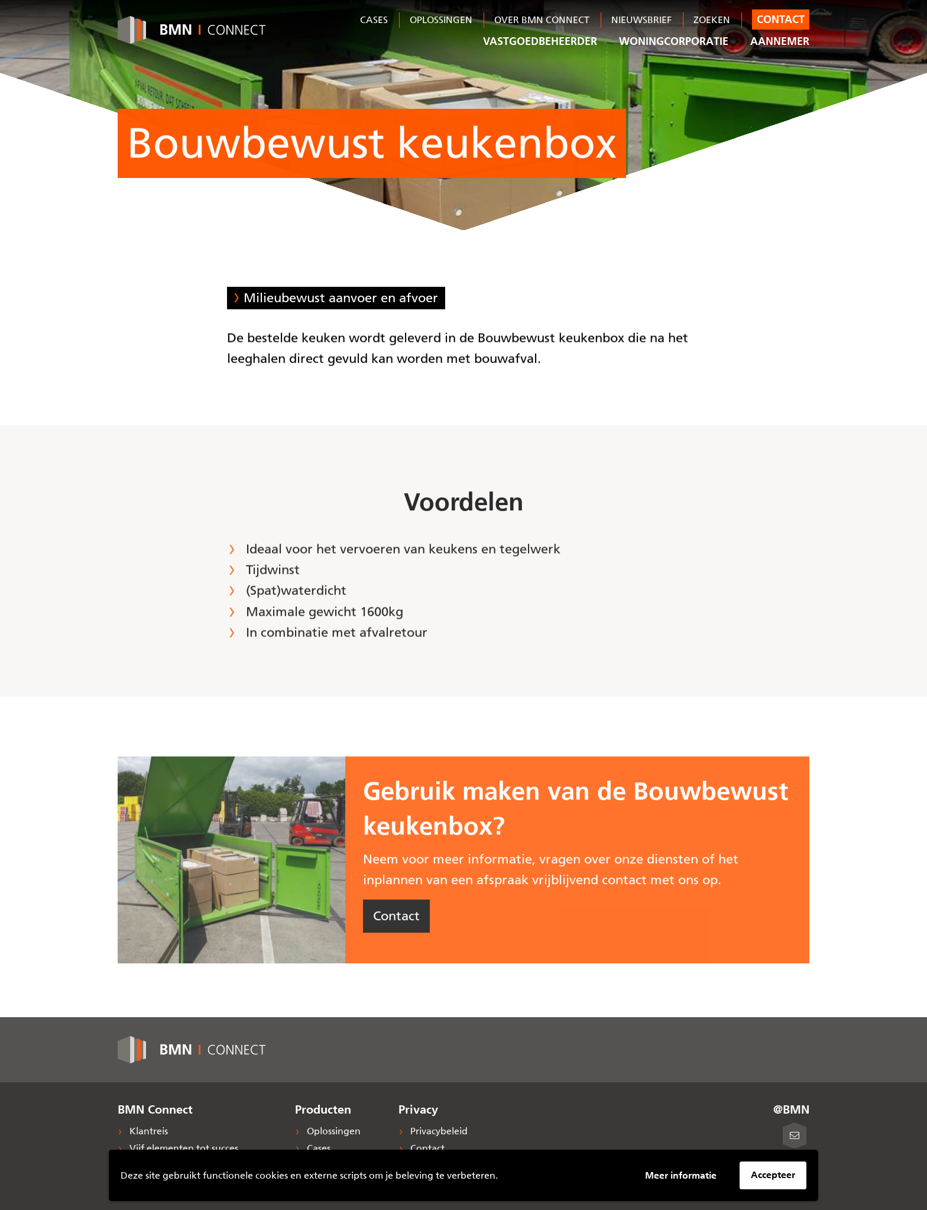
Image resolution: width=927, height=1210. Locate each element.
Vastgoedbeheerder (540, 41)
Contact (781, 19)
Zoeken (711, 19)
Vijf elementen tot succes (182, 1148)
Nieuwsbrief (641, 19)
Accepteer (773, 1174)
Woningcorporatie (673, 41)
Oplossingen (441, 19)
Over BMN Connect (541, 19)
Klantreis (147, 1131)
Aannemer (779, 41)
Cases (374, 19)
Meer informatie (681, 1175)
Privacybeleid (438, 1131)
